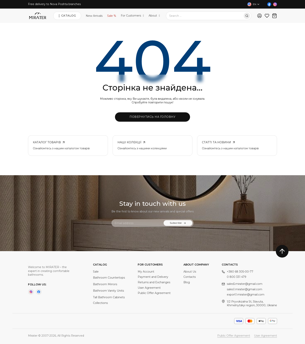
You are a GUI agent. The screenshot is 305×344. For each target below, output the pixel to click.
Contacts (189, 277)
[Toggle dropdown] (143, 15)
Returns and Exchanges (154, 282)
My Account (146, 271)
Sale (96, 271)
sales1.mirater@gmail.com (244, 289)
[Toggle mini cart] (274, 15)
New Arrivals (94, 16)
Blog (186, 282)
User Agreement (149, 287)
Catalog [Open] (67, 16)
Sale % (111, 16)
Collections (100, 303)
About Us (189, 271)
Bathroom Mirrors (105, 284)
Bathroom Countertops (109, 277)
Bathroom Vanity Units (108, 290)
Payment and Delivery (153, 277)
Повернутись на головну (152, 117)
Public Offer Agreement (154, 293)
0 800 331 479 (236, 277)
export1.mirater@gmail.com (245, 294)
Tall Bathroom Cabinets (109, 297)
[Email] (139, 223)
